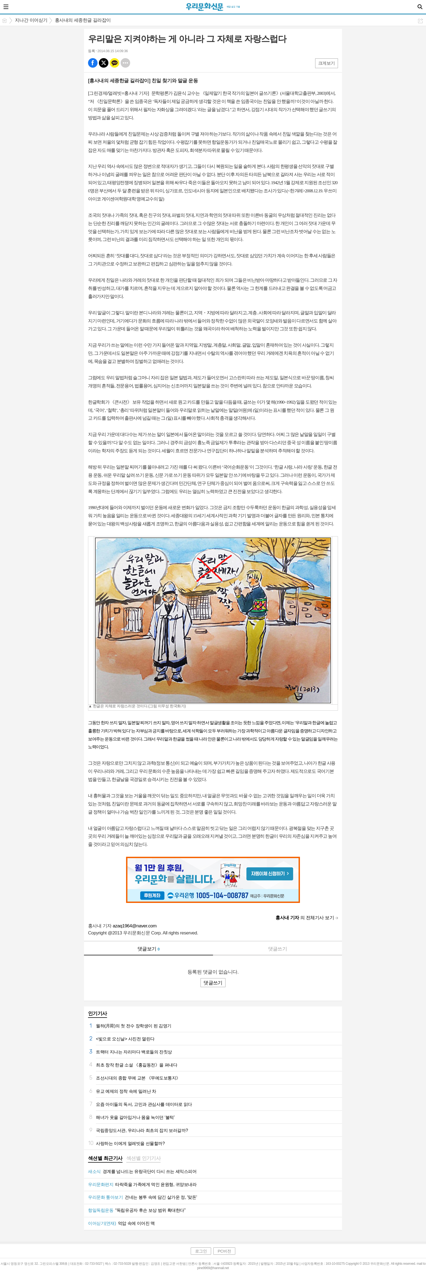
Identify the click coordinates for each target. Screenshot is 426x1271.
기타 (125, 63)
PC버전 (224, 1251)
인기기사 (97, 1013)
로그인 (201, 1251)
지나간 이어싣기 (31, 20)
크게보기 (326, 63)
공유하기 (420, 21)
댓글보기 (148, 949)
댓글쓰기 (277, 949)
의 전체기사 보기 (304, 917)
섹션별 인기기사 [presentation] (143, 1158)
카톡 (114, 63)
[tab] (105, 1158)
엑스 (103, 63)
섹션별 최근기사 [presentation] (105, 1158)
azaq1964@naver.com (134, 925)
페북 (93, 63)
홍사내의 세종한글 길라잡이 (83, 20)
